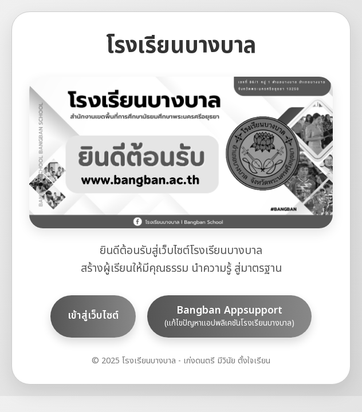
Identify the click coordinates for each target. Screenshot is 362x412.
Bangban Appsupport (229, 316)
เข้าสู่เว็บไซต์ (93, 315)
